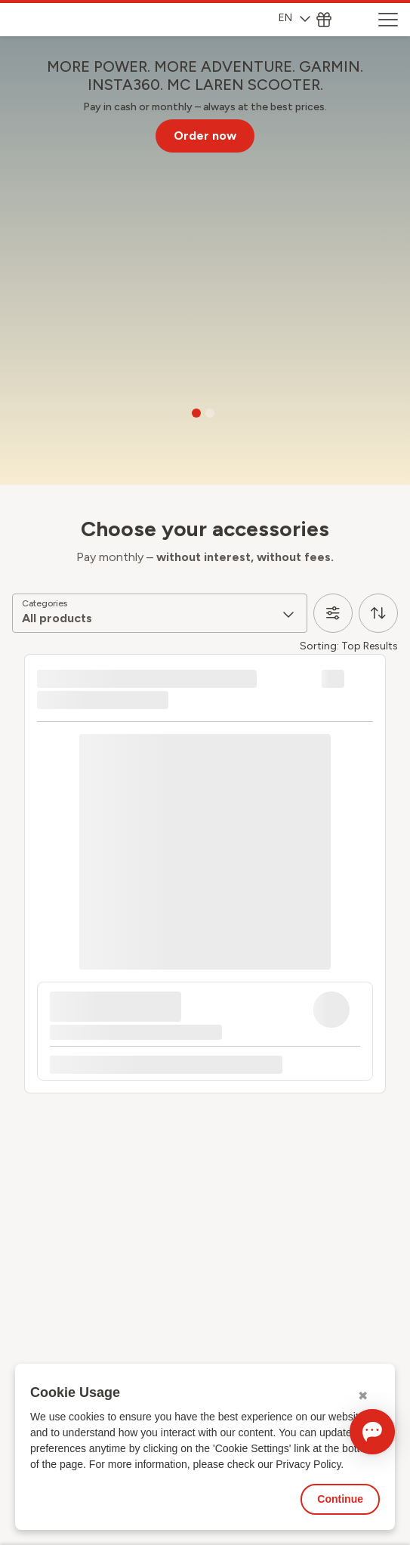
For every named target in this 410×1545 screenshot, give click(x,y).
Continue (340, 1499)
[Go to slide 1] (196, 413)
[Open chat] (372, 1431)
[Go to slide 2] (209, 413)
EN (294, 17)
